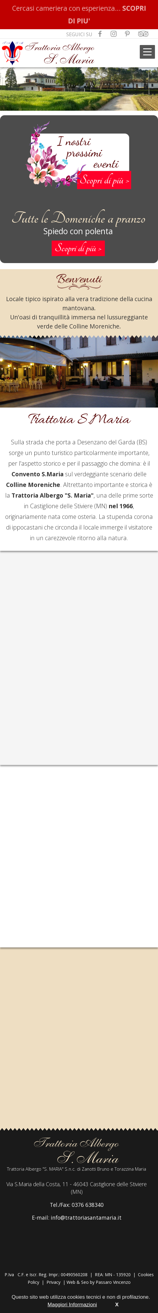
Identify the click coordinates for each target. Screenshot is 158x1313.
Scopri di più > (78, 248)
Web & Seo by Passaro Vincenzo (99, 1282)
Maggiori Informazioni (72, 1305)
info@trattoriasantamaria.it (86, 1217)
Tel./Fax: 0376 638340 (77, 1204)
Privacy (53, 1282)
